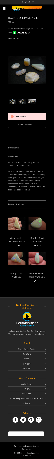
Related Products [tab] (16, 204)
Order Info (26, 393)
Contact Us (26, 368)
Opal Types (27, 363)
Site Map (18, 446)
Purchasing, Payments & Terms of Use (26, 398)
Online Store (26, 384)
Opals (26, 358)
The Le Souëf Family (26, 349)
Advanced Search (31, 446)
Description (13, 147)
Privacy (26, 403)
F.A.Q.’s (27, 389)
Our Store (26, 354)
